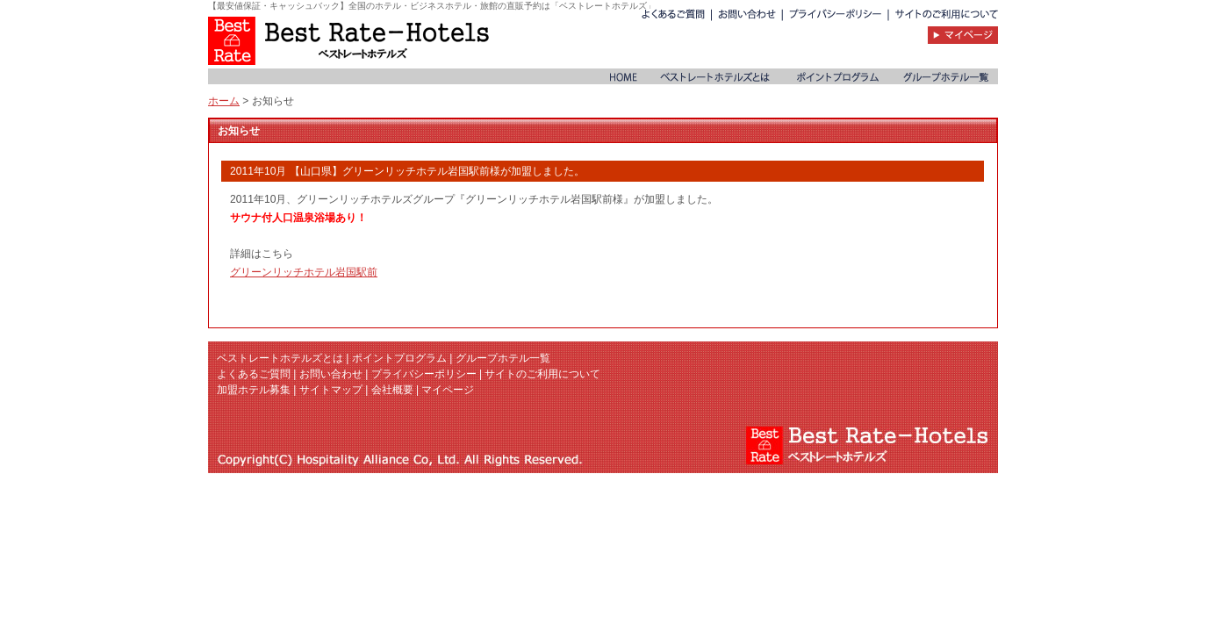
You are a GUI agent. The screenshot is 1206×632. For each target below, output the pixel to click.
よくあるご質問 (254, 374)
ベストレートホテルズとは (280, 358)
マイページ (447, 390)
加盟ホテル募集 (254, 390)
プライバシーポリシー (424, 374)
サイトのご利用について (542, 374)
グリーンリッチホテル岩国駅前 (303, 272)
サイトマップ (331, 390)
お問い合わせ (331, 374)
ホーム (224, 101)
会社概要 (392, 390)
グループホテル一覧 (503, 358)
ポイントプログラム (399, 358)
